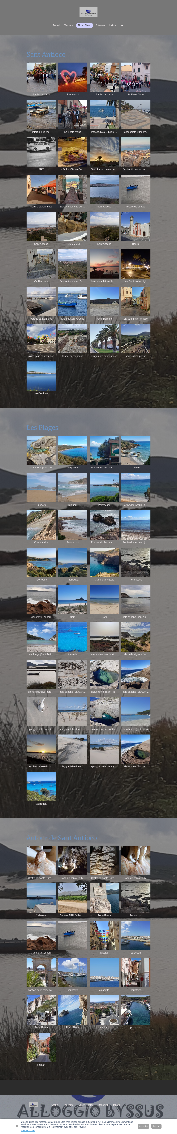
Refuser (156, 1126)
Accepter (143, 1126)
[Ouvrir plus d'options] (122, 25)
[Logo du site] (88, 12)
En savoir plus (28, 1130)
